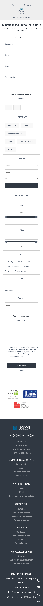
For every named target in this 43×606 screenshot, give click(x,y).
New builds (21, 509)
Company (27, 5)
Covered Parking (13, 267)
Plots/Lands (21, 475)
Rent (21, 492)
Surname (8, 55)
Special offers (21, 543)
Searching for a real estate (21, 496)
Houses (21, 468)
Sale (21, 488)
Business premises (21, 471)
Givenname (9, 44)
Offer (12, 5)
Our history (21, 532)
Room (10, 149)
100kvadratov (30, 597)
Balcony (10, 262)
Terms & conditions (21, 453)
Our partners (22, 441)
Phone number (10, 77)
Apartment (12, 125)
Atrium (19, 262)
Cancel (21, 371)
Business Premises (15, 133)
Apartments (21, 464)
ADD (21, 186)
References (21, 445)
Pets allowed (22, 271)
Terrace (29, 262)
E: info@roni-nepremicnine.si (21, 592)
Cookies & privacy (21, 449)
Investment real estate (21, 516)
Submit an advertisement (21, 560)
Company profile (21, 520)
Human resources (21, 535)
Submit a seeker (21, 563)
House (27, 125)
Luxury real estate (21, 512)
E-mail (7, 66)
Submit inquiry (21, 366)
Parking (26, 267)
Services (22, 539)
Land (10, 141)
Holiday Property (27, 141)
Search (21, 556)
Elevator (10, 271)
